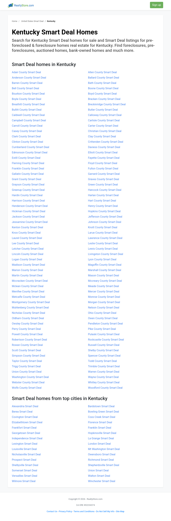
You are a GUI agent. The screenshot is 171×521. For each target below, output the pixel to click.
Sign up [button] (156, 5)
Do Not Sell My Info (105, 511)
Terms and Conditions (84, 511)
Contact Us (52, 511)
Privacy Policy (65, 511)
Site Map (120, 511)
